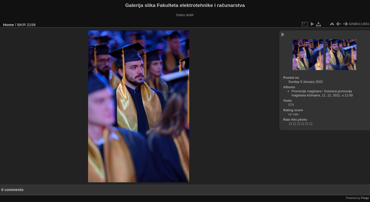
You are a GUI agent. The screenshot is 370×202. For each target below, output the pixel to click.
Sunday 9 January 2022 (305, 82)
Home (8, 25)
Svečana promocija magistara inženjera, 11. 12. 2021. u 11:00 (322, 93)
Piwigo (365, 197)
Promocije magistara (306, 91)
